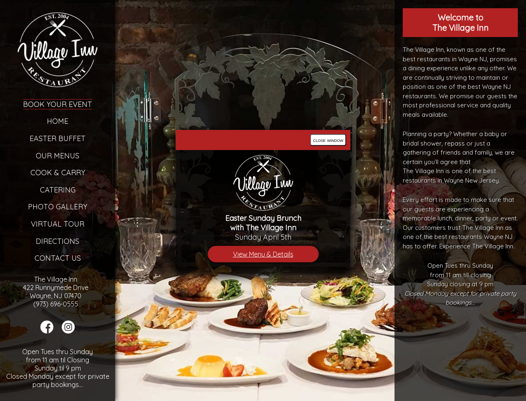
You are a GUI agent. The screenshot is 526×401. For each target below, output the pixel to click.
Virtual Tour (57, 224)
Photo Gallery (57, 206)
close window (328, 140)
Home (57, 121)
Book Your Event (57, 104)
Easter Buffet (57, 138)
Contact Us (58, 258)
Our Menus (57, 155)
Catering (58, 190)
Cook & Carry (57, 172)
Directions (57, 241)
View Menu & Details (263, 254)
